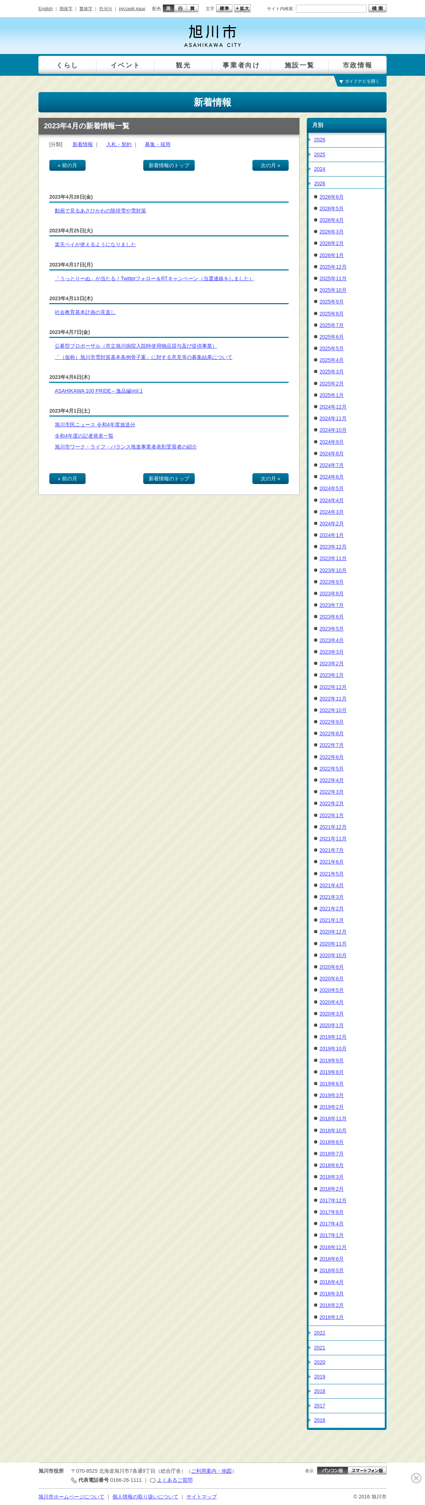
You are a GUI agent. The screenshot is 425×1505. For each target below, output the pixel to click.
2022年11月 (333, 699)
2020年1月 (331, 1025)
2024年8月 (331, 453)
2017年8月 (331, 1212)
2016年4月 (331, 1282)
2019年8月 (331, 1072)
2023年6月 (331, 617)
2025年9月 (331, 302)
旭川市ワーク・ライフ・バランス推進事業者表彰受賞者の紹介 (126, 447)
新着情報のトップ (169, 165)
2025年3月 (331, 372)
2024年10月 (333, 430)
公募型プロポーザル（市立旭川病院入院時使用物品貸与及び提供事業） (136, 346)
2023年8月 (331, 593)
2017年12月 (333, 1200)
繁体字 (85, 8)
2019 (319, 1377)
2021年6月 (331, 862)
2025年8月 (331, 314)
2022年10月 (333, 710)
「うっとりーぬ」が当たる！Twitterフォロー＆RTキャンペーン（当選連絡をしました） (154, 278)
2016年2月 (331, 1305)
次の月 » (270, 165)
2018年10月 (333, 1130)
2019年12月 (333, 1037)
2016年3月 (331, 1294)
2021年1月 (331, 920)
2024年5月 (331, 488)
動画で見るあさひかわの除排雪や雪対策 (100, 211)
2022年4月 (331, 780)
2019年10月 (333, 1048)
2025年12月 (333, 267)
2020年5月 (331, 990)
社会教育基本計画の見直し (85, 312)
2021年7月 (331, 850)
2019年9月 (331, 1060)
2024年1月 (331, 535)
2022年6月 (331, 757)
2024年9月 (331, 442)
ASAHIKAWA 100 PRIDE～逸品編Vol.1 (99, 391)
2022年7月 (331, 745)
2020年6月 (331, 978)
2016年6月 (331, 1259)
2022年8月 (331, 733)
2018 (319, 1391)
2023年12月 (333, 547)
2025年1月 (331, 395)
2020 (319, 1362)
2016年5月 (331, 1270)
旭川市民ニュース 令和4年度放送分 (95, 424)
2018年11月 (333, 1118)
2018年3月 (331, 1177)
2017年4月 (331, 1224)
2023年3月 (331, 652)
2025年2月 (331, 383)
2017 (319, 1406)
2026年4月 (331, 220)
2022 (319, 1333)
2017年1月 (331, 1235)
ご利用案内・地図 (211, 1471)
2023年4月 (331, 640)
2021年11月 (333, 839)
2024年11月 (333, 418)
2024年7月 (331, 465)
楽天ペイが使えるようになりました (95, 244)
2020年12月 (333, 932)
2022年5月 (331, 769)
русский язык (132, 8)
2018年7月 (331, 1154)
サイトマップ (201, 1497)
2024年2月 (331, 523)
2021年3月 (331, 897)
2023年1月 (331, 675)
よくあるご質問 (175, 1480)
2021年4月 (331, 885)
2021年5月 (331, 874)
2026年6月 (331, 197)
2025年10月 (333, 290)
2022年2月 (331, 803)
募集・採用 (157, 144)
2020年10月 (333, 955)
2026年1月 (331, 255)
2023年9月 (331, 582)
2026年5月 (331, 208)
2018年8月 (331, 1142)
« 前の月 (67, 165)
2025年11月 (333, 278)
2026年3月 (331, 232)
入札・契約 (119, 144)
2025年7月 (331, 325)
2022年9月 (331, 722)
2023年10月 (333, 570)
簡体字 (66, 8)
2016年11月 (333, 1247)
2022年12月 (333, 687)
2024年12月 (333, 407)
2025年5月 (331, 348)
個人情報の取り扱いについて (145, 1497)
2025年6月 (331, 337)
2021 (319, 1348)
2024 (319, 169)
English (45, 8)
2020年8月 (331, 967)
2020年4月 (331, 1002)
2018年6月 (331, 1165)
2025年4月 (331, 360)
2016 (319, 1420)
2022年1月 (331, 815)
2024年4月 (331, 500)
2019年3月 (331, 1095)
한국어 (105, 8)
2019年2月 (331, 1107)
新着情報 (83, 144)
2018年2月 (331, 1189)
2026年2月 (331, 243)
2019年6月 (331, 1084)
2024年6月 (331, 477)
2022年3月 (331, 792)
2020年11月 (333, 944)
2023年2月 (331, 663)
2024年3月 (331, 512)
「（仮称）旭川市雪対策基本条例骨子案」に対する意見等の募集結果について (143, 357)
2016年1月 (331, 1317)
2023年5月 (331, 629)
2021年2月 (331, 908)
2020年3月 (331, 1014)
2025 (319, 154)
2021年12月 (333, 827)
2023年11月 (333, 558)
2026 (319, 139)
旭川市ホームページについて (71, 1497)
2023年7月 (331, 605)
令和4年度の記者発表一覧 (84, 436)
